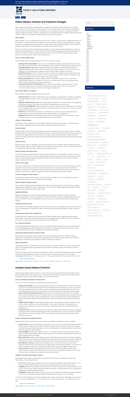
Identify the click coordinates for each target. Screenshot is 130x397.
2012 (87, 72)
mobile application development (96, 170)
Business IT (90, 104)
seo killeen (101, 190)
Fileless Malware (49, 261)
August (89, 35)
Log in (23, 17)
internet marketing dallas (104, 153)
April (88, 43)
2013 (87, 71)
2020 (87, 58)
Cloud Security (91, 112)
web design (90, 201)
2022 (87, 54)
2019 (87, 59)
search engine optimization (94, 184)
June (88, 39)
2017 (87, 63)
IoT (93, 156)
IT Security (98, 159)
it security (90, 159)
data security (91, 148)
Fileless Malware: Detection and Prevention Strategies (40, 21)
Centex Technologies (21, 379)
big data (104, 98)
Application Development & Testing (96, 95)
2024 (87, 50)
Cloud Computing (104, 109)
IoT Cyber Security (101, 156)
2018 (87, 61)
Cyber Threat (106, 128)
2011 (87, 74)
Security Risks (108, 184)
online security (91, 176)
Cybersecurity (102, 131)
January (89, 48)
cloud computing (92, 109)
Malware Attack (28, 261)
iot (88, 156)
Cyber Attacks (102, 118)
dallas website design (93, 142)
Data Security (101, 148)
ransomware (91, 179)
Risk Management (92, 182)
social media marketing (104, 193)
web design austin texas (102, 201)
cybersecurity (91, 131)
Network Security (104, 173)
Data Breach (105, 142)
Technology (100, 196)
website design (106, 210)
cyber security (100, 121)
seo (88, 187)
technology (91, 196)
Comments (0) (44, 24)
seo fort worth (92, 190)
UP (114, 395)
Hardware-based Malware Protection (32, 267)
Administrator (28, 24)
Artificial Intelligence (93, 98)
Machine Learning (101, 162)
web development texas (93, 210)
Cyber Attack (58, 261)
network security (92, 173)
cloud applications (102, 107)
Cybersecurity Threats (93, 134)
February (89, 46)
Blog (34, 269)
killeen (106, 159)
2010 (87, 76)
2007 (87, 82)
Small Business (91, 193)
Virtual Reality (91, 198)
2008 (87, 80)
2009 (87, 78)
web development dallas (94, 207)
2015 (87, 67)
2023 (87, 52)
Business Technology (101, 104)
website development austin (95, 215)
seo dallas (105, 187)
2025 (99, 41)
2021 (87, 56)
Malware (21, 261)
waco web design (102, 198)
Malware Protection (39, 261)
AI (91, 93)
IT (109, 156)
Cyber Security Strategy (94, 128)
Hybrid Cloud (91, 153)
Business (105, 101)
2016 (87, 65)
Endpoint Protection (93, 150)
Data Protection (103, 145)
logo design (91, 162)
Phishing (100, 176)
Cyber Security (36, 24)
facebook (103, 150)
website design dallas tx (94, 213)
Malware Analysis (50, 386)
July (88, 37)
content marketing (103, 112)
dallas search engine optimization (96, 139)
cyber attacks (91, 118)
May (88, 41)
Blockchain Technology (94, 101)
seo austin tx (95, 187)
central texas (91, 107)
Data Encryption (92, 145)
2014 (87, 69)
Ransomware (100, 179)
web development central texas (96, 204)
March (88, 45)
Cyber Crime (90, 121)
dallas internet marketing (94, 136)
